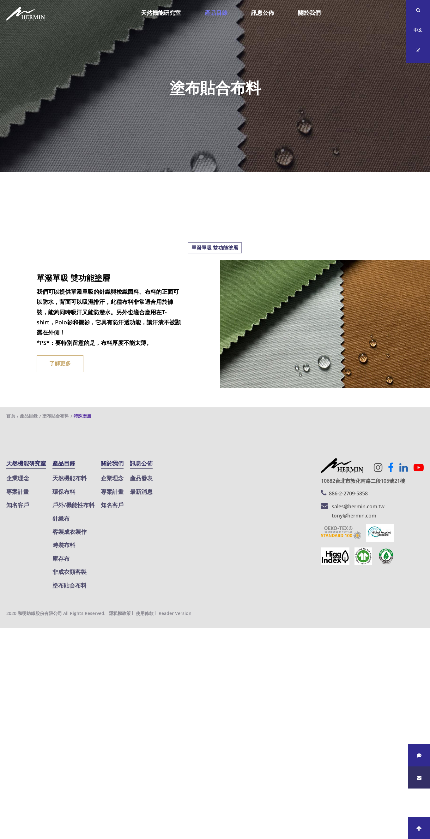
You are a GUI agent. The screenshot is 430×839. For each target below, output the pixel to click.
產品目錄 (216, 12)
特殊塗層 (82, 416)
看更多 (11, 725)
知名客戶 (17, 505)
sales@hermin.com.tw (358, 506)
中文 (418, 30)
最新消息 (141, 491)
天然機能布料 (69, 478)
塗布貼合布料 (55, 416)
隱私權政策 (120, 613)
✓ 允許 (8, 654)
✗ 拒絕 (8, 664)
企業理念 (17, 478)
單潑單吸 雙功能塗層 (214, 247)
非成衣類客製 (69, 572)
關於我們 (309, 12)
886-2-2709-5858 (348, 493)
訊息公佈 (262, 12)
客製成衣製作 (69, 531)
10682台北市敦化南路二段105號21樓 (363, 480)
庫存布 (61, 558)
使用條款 (145, 613)
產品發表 (141, 478)
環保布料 (63, 491)
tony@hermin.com (354, 515)
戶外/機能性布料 (73, 505)
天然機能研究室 (161, 12)
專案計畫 (17, 491)
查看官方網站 (41, 725)
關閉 (5, 633)
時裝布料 (63, 545)
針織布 (61, 518)
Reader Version (175, 613)
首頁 (10, 416)
